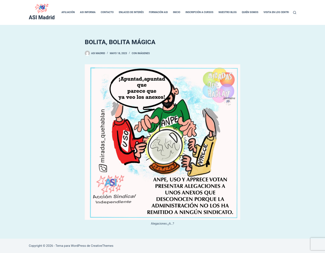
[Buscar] (294, 12)
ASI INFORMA (88, 12)
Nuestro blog (227, 12)
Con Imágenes (141, 53)
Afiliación (68, 12)
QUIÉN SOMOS (250, 12)
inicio (176, 12)
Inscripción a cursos (199, 12)
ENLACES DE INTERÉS (131, 12)
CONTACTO (107, 12)
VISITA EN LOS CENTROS (277, 12)
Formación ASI (158, 12)
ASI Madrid (42, 18)
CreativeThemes (102, 246)
